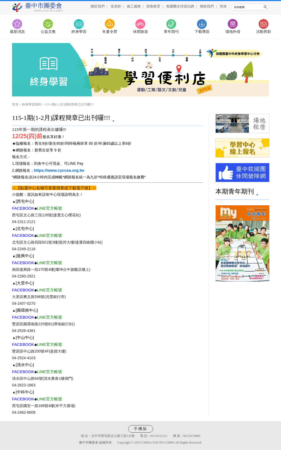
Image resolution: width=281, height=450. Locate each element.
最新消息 (17, 32)
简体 (223, 6)
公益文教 (48, 32)
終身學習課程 (31, 104)
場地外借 (232, 32)
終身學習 (78, 32)
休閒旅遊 (140, 32)
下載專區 (202, 32)
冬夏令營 (109, 32)
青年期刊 (171, 32)
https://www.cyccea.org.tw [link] (59, 170)
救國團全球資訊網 (180, 6)
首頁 (15, 104)
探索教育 (153, 6)
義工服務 (134, 6)
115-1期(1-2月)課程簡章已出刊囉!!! (69, 104)
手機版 (140, 429)
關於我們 (98, 6)
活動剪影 (263, 32)
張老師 (116, 6)
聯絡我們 (207, 6)
